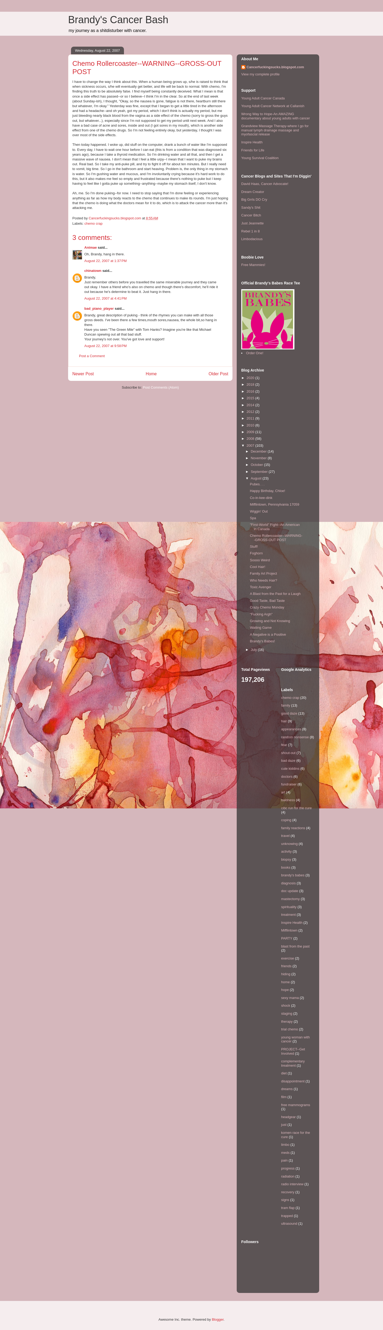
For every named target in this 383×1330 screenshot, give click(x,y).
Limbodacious (252, 239)
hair (284, 721)
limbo (285, 1145)
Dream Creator (252, 192)
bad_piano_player (99, 309)
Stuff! (254, 547)
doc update (289, 891)
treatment (288, 915)
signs (285, 1200)
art (283, 792)
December (259, 451)
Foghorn (256, 553)
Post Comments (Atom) (161, 387)
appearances (291, 729)
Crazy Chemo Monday (267, 607)
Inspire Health (252, 142)
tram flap (288, 1208)
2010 (251, 425)
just (283, 1125)
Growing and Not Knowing (270, 621)
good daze (289, 713)
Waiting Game (261, 628)
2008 (251, 439)
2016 (251, 391)
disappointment (293, 1081)
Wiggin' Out (259, 511)
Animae (90, 247)
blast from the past (295, 946)
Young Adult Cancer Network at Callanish (272, 106)
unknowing (289, 844)
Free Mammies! (253, 265)
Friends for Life (252, 150)
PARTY (286, 938)
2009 (251, 432)
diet (284, 1073)
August (257, 478)
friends (286, 966)
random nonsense (295, 737)
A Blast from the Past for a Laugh (275, 594)
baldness (288, 800)
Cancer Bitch (251, 215)
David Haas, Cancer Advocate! (264, 184)
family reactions (293, 828)
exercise (287, 958)
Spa (253, 518)
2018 (251, 384)
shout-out (288, 753)
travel (285, 836)
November (259, 458)
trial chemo (289, 1029)
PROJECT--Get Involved (293, 1051)
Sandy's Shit (250, 207)
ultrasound (289, 1224)
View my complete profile (260, 74)
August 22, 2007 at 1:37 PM (105, 261)
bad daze (288, 761)
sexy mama (290, 998)
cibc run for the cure (296, 808)
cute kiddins (290, 769)
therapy (287, 1021)
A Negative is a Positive (268, 634)
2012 (251, 412)
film (283, 1097)
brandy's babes (293, 875)
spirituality (289, 907)
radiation (287, 1176)
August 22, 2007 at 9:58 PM (105, 346)
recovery (287, 1192)
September (260, 472)
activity (286, 851)
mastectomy (290, 899)
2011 (251, 418)
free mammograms (295, 1105)
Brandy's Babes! (262, 641)
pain (284, 1160)
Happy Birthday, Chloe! (267, 491)
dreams (287, 1089)
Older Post (218, 374)
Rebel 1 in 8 (250, 231)
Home (151, 374)
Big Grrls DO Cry (254, 199)
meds (285, 1153)
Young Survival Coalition (259, 158)
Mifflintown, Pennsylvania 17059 (274, 504)
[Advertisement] (99, 405)
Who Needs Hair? (263, 580)
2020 (251, 378)
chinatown (92, 271)
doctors (287, 777)
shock (285, 1005)
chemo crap (94, 223)
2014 (251, 405)
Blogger (217, 1319)
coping (286, 820)
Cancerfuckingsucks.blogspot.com (275, 67)
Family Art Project (263, 573)
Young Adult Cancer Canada (263, 98)
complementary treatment (293, 1063)
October (257, 465)
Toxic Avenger (260, 587)
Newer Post (83, 374)
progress (288, 1168)
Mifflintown (289, 930)
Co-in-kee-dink (261, 498)
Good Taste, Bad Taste (267, 601)
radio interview (292, 1184)
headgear (288, 1117)
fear (284, 745)
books (285, 867)
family (285, 705)
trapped (287, 1216)
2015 (251, 398)
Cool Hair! (257, 567)
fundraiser (289, 784)
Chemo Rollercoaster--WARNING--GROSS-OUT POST (276, 538)
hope (285, 990)
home (285, 982)
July (254, 650)
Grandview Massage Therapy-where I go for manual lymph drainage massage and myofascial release (275, 130)
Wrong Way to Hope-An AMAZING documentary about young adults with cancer (275, 116)
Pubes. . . (257, 484)
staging (286, 1013)
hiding (285, 974)
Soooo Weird (260, 560)
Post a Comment (92, 356)
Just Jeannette (252, 223)
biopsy (286, 859)
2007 (251, 446)
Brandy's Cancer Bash (118, 19)
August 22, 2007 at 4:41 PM (105, 298)
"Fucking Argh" (261, 614)
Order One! (254, 353)
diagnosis (288, 883)
